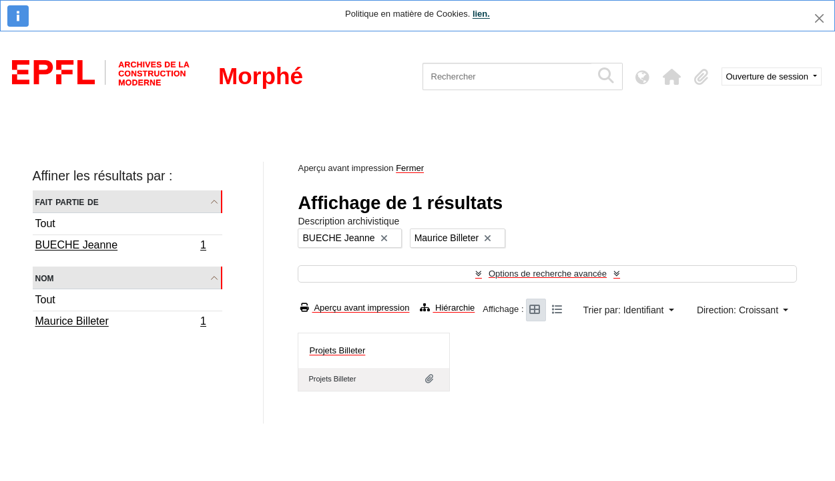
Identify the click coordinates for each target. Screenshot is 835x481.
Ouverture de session (768, 76)
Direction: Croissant (739, 310)
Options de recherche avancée (548, 274)
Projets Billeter (337, 350)
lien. (481, 14)
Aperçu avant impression (354, 308)
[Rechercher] (507, 76)
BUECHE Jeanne (121, 246)
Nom (44, 277)
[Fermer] (819, 18)
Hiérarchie (447, 308)
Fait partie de (67, 201)
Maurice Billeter (121, 322)
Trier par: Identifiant (625, 310)
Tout (45, 223)
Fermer (410, 168)
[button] (672, 76)
